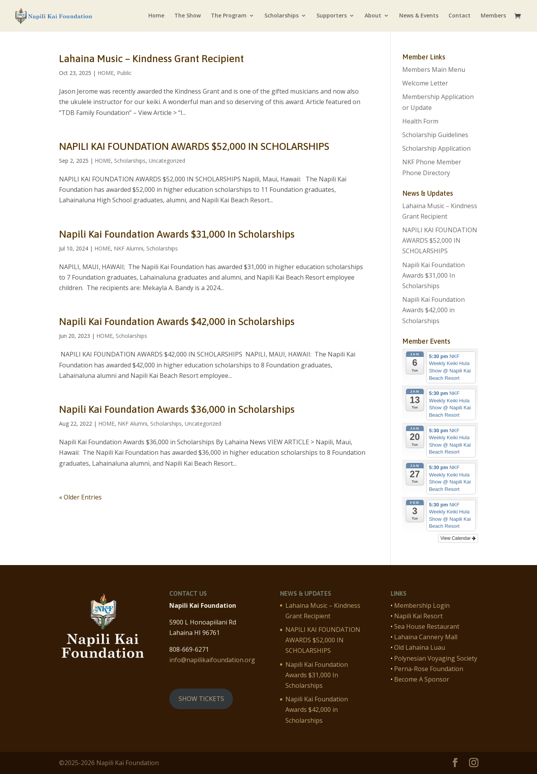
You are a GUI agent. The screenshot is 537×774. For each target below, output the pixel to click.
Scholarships (281, 16)
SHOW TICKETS (201, 698)
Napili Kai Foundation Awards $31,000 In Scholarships (177, 234)
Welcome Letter (425, 83)
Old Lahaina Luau (419, 647)
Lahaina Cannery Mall (425, 637)
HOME (105, 73)
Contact (459, 16)
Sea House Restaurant (426, 626)
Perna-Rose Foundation (428, 668)
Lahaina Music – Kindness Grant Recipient (151, 58)
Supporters (331, 16)
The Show (187, 16)
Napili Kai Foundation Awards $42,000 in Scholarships (177, 321)
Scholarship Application (436, 148)
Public (124, 73)
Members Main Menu (433, 69)
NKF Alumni (128, 248)
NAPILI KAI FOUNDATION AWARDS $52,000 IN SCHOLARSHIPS (194, 146)
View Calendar (458, 538)
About (373, 16)
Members (493, 16)
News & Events (418, 16)
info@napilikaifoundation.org (212, 660)
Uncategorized (167, 160)
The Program (229, 16)
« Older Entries (80, 497)
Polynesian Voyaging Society (435, 658)
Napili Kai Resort (418, 616)
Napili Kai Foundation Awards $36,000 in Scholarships (177, 409)
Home (156, 16)
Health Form (420, 121)
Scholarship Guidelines (435, 134)
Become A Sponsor (421, 679)
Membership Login (422, 605)
